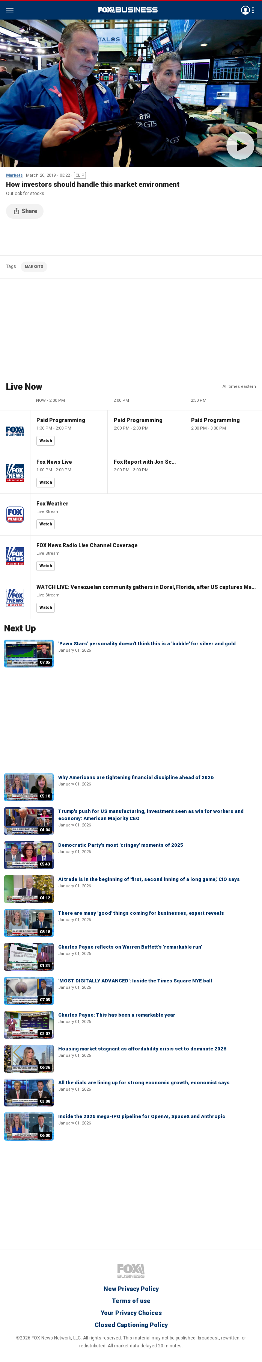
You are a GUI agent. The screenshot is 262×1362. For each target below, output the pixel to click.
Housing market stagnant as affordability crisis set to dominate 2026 (142, 1049)
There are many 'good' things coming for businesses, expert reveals (141, 913)
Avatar (245, 10)
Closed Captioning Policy (131, 1325)
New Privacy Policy (131, 1288)
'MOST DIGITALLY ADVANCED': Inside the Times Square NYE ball (135, 981)
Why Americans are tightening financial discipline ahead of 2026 (136, 777)
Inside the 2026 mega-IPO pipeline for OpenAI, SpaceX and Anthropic (141, 1116)
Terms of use (131, 1300)
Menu (10, 10)
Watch (45, 440)
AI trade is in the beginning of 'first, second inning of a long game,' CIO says (149, 879)
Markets (14, 175)
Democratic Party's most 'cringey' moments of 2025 (120, 845)
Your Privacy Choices (131, 1313)
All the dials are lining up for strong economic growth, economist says (144, 1082)
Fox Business (128, 10)
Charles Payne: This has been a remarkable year (116, 1015)
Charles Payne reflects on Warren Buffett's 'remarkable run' (130, 947)
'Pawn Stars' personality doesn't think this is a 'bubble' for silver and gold (147, 643)
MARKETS (34, 267)
